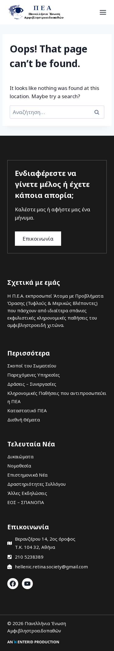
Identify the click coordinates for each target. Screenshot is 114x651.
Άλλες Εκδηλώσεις (27, 493)
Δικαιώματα (20, 456)
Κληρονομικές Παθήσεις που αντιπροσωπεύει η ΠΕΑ (56, 397)
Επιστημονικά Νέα (27, 475)
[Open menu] (103, 12)
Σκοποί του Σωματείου (31, 366)
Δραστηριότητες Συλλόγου (36, 484)
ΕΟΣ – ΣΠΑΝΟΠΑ (25, 502)
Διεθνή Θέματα (23, 420)
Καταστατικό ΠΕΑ (27, 410)
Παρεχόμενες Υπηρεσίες (33, 375)
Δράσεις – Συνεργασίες (31, 384)
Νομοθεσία (19, 466)
